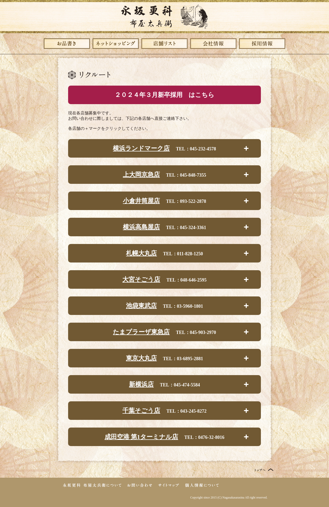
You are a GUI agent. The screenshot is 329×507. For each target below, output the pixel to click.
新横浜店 (141, 384)
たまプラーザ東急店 (141, 332)
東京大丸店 (141, 358)
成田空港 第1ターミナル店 (141, 436)
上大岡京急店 (141, 174)
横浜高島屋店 (141, 227)
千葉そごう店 (141, 410)
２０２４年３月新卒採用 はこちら (164, 95)
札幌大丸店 (141, 253)
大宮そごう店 (141, 279)
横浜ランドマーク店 (141, 148)
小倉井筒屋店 (141, 200)
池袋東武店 (141, 305)
